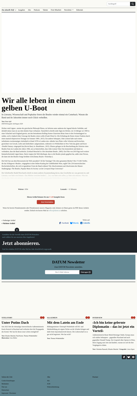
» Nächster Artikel (8, 223)
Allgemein (52, 318)
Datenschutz (5, 390)
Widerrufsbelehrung (53, 387)
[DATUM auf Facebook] (124, 357)
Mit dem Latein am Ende (65, 322)
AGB (48, 384)
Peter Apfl (8, 121)
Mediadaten (5, 384)
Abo (29, 10)
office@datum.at (54, 210)
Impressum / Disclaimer (9, 393)
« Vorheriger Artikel (8, 220)
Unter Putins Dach (15, 322)
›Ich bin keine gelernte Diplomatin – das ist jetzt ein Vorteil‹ (113, 327)
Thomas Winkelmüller (30, 336)
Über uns (4, 387)
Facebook (64, 223)
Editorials (79, 10)
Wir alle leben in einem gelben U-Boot (38, 104)
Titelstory (7, 318)
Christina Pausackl (101, 349)
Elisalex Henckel (10, 336)
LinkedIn (85, 223)
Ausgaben (21, 10)
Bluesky (74, 223)
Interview (97, 318)
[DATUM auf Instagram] (133, 357)
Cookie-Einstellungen (8, 381)
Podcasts (37, 10)
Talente (45, 10)
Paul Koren (19, 336)
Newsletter (68, 10)
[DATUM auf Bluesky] (129, 357)
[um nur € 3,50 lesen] (42, 317)
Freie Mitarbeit (56, 10)
